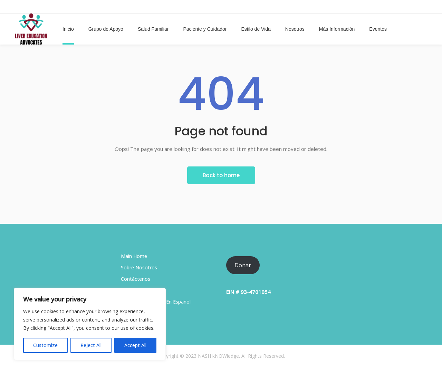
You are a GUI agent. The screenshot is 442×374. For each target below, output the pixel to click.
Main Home (134, 256)
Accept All (135, 345)
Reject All (91, 345)
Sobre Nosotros (139, 267)
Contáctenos (135, 279)
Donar (242, 265)
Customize (45, 345)
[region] (90, 324)
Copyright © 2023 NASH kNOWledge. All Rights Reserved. (221, 356)
